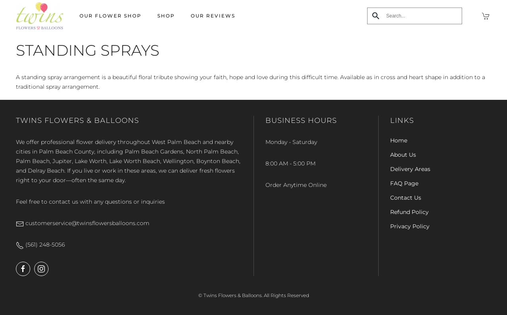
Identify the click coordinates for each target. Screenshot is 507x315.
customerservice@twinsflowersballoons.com (82, 223)
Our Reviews (213, 16)
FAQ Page (404, 183)
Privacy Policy (410, 226)
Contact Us (405, 197)
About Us (403, 154)
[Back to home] (40, 16)
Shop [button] (166, 16)
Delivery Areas (410, 169)
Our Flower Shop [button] (110, 16)
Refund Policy (409, 212)
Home (398, 140)
